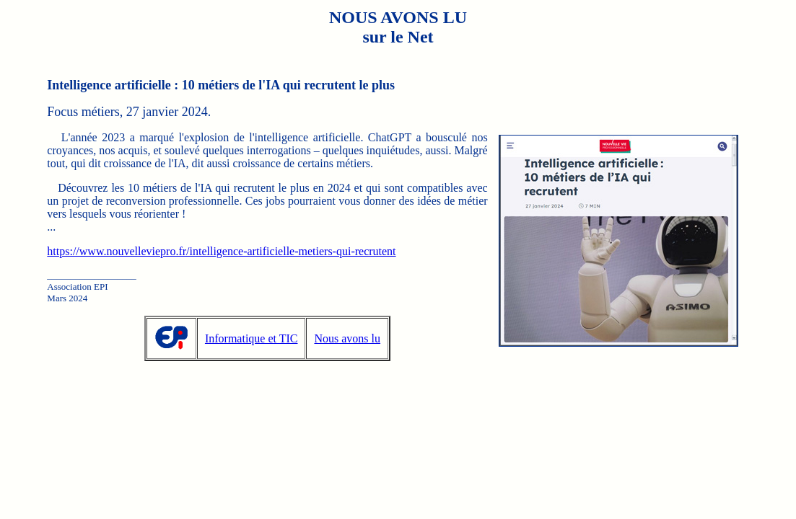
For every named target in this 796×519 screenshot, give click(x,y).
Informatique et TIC (251, 338)
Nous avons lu (347, 338)
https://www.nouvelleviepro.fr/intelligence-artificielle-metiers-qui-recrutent (221, 251)
